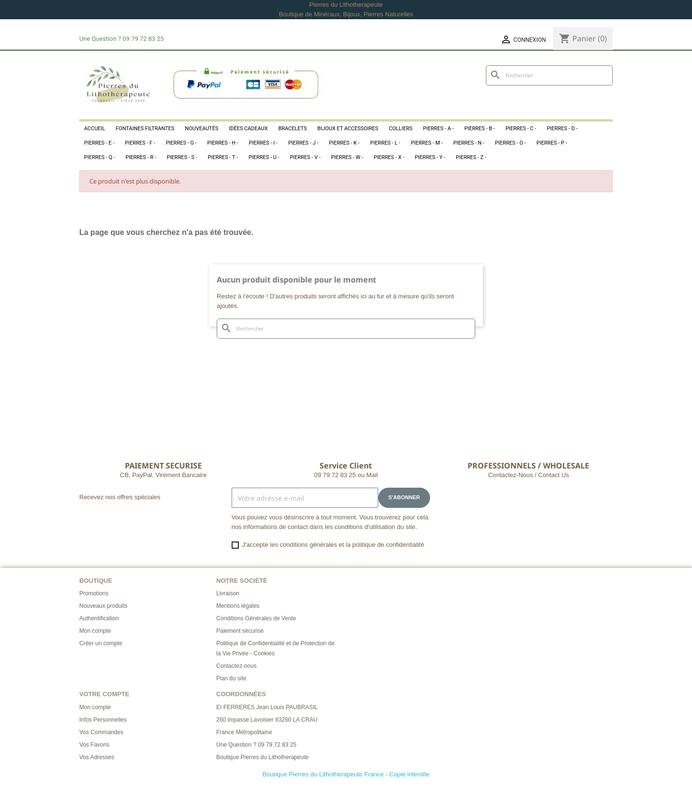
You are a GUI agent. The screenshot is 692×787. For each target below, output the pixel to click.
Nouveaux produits (103, 606)
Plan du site (231, 678)
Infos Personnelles (103, 719)
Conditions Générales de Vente (256, 618)
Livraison (227, 593)
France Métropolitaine (244, 732)
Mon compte (95, 630)
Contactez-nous (236, 666)
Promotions (94, 593)
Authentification (99, 618)
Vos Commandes (101, 732)
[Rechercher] (549, 75)
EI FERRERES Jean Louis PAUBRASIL (267, 707)
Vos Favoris (94, 744)
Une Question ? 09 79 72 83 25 (256, 744)
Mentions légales (238, 606)
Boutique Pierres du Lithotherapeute (262, 757)
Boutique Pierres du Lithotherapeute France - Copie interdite (346, 774)
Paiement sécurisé (240, 630)
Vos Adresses (96, 757)
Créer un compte (100, 643)
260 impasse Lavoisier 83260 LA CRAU (267, 719)
